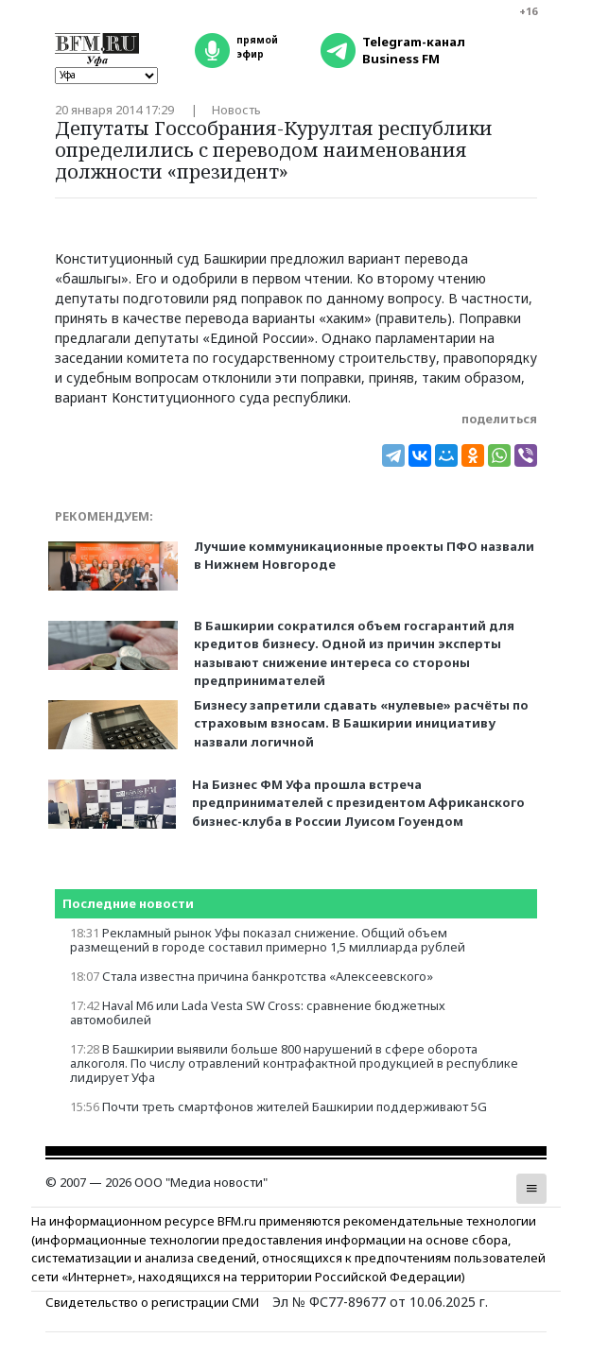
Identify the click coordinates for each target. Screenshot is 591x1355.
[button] (531, 1189)
